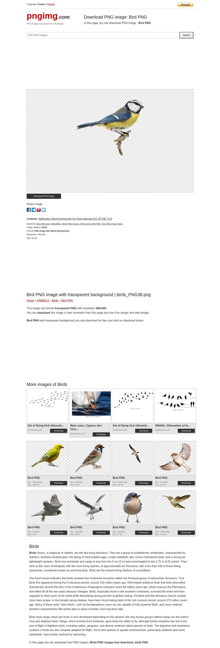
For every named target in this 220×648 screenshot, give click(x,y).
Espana (51, 4)
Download (58, 431)
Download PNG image (44, 196)
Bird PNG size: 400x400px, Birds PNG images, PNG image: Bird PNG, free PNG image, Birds (80, 224)
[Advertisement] (110, 65)
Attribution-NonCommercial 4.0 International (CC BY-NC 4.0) (75, 218)
